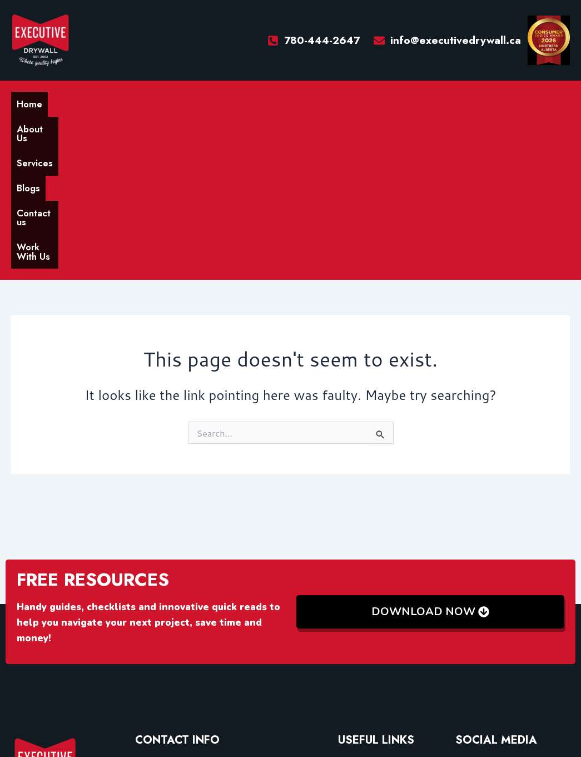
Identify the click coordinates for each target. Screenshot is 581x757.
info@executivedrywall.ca (190, 606)
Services (131, 102)
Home (31, 102)
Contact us (227, 102)
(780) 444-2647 (169, 626)
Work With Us (297, 102)
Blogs (176, 102)
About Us (78, 102)
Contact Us (361, 666)
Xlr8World (392, 717)
